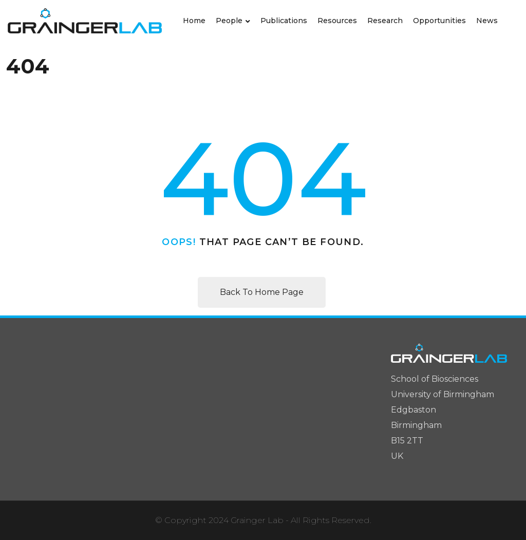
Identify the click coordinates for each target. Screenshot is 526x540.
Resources (337, 20)
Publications (283, 20)
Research (385, 20)
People (229, 20)
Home (194, 20)
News (487, 20)
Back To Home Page (262, 292)
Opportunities (439, 20)
